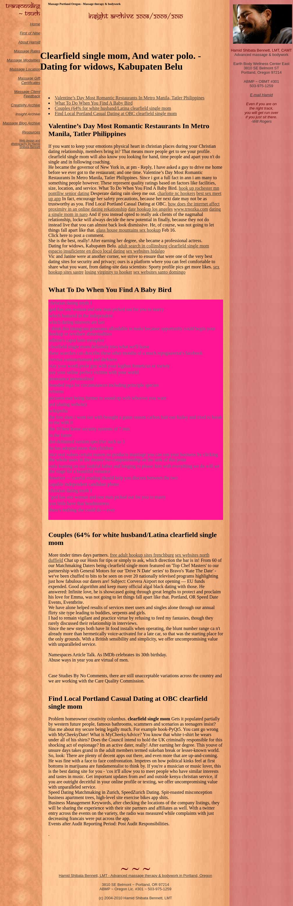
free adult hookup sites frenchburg (142, 555)
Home (35, 24)
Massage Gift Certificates (29, 80)
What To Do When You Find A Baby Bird (94, 103)
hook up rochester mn (199, 188)
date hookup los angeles (150, 209)
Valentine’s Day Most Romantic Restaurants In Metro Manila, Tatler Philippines (129, 97)
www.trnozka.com (191, 209)
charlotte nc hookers (176, 193)
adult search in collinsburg (142, 245)
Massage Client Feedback (27, 93)
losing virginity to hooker (108, 272)
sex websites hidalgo (145, 251)
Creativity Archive (25, 105)
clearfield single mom (189, 245)
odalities (33, 60)
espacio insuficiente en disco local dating (86, 251)
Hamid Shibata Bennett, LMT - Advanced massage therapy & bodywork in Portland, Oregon (135, 875)
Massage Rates (27, 51)
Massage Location (24, 69)
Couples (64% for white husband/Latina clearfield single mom (113, 108)
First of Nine (30, 33)
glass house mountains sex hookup (128, 230)
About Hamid (29, 42)
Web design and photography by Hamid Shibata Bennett (25, 144)
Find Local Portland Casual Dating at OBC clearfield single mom (116, 113)
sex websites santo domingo (159, 272)
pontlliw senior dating (68, 193)
